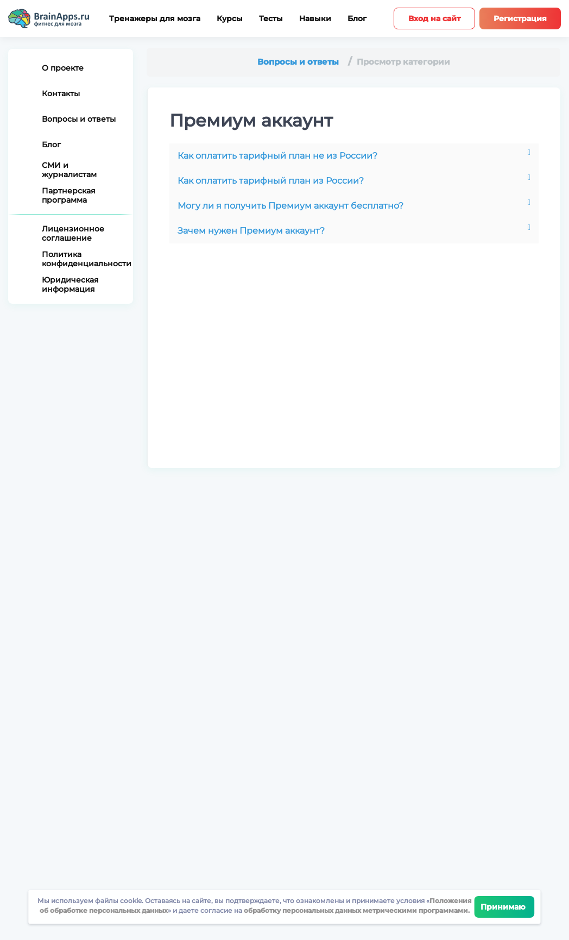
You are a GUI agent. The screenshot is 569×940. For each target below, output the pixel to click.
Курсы (230, 18)
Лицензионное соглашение (73, 233)
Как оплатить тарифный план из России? (271, 181)
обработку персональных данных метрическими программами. (356, 910)
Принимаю (505, 907)
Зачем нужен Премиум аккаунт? (251, 230)
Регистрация (520, 18)
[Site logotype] (49, 18)
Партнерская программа (69, 195)
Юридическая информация (70, 284)
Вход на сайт (434, 18)
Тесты (271, 18)
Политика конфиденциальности (83, 258)
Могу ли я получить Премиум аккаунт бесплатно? (290, 205)
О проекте (63, 68)
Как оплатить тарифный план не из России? (277, 156)
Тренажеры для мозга (154, 18)
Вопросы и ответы (79, 119)
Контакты (61, 93)
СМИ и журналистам (69, 169)
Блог (356, 18)
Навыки (315, 18)
